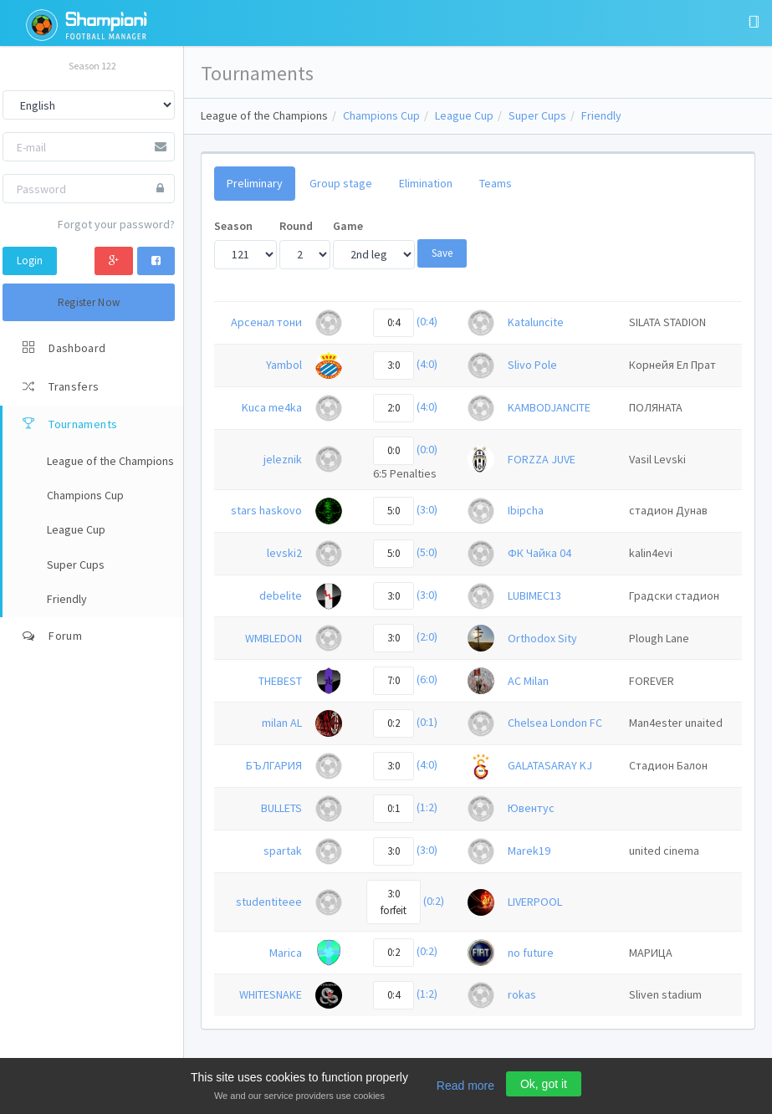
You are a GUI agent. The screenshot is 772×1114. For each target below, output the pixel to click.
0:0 (393, 450)
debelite (280, 595)
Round (296, 225)
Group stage (340, 183)
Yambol (284, 364)
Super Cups (537, 115)
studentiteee (269, 901)
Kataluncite (536, 322)
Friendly (601, 115)
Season (233, 225)
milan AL (282, 722)
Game (348, 225)
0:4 (393, 322)
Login (30, 260)
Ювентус (531, 807)
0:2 (393, 723)
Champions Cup (381, 115)
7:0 (393, 680)
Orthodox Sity (542, 638)
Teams (495, 183)
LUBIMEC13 (534, 595)
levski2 (284, 552)
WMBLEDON (273, 638)
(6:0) (427, 679)
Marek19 (529, 850)
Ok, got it (543, 1084)
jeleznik (282, 459)
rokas (522, 994)
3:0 (393, 365)
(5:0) (427, 552)
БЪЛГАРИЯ (274, 765)
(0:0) (427, 449)
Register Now (89, 302)
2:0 (393, 408)
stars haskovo (266, 510)
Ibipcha (526, 510)
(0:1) (427, 722)
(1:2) (427, 807)
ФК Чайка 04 (539, 552)
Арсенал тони (266, 322)
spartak (282, 850)
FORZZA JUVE (541, 459)
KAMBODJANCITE (549, 407)
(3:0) (427, 509)
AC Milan (528, 680)
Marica (285, 952)
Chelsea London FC (555, 722)
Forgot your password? (116, 224)
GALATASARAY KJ (550, 765)
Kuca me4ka (272, 407)
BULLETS (281, 807)
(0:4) (427, 321)
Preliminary (255, 183)
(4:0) (427, 363)
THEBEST (280, 680)
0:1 (393, 808)
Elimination (425, 183)
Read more (465, 1085)
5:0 (393, 510)
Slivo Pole (532, 364)
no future (531, 952)
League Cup (464, 115)
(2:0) (427, 637)
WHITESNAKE (270, 994)
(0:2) (433, 900)
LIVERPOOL (535, 901)
